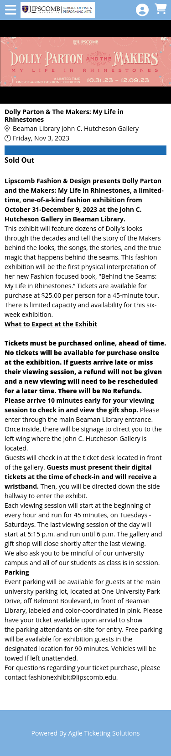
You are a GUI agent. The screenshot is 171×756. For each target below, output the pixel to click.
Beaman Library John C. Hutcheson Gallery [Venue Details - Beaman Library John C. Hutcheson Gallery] (76, 128)
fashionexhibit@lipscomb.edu (72, 677)
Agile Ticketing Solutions (104, 733)
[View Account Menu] (142, 10)
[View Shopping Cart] (160, 9)
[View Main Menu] (10, 10)
